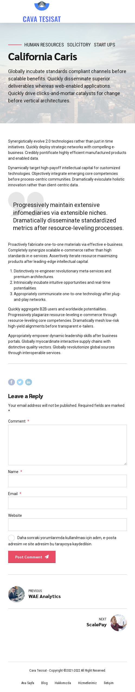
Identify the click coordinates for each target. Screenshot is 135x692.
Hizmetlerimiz (87, 683)
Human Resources (44, 45)
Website (15, 515)
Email (14, 494)
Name (15, 472)
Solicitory (79, 45)
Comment (18, 421)
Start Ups (104, 45)
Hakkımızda (63, 683)
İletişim (109, 683)
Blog (44, 683)
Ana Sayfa (27, 683)
